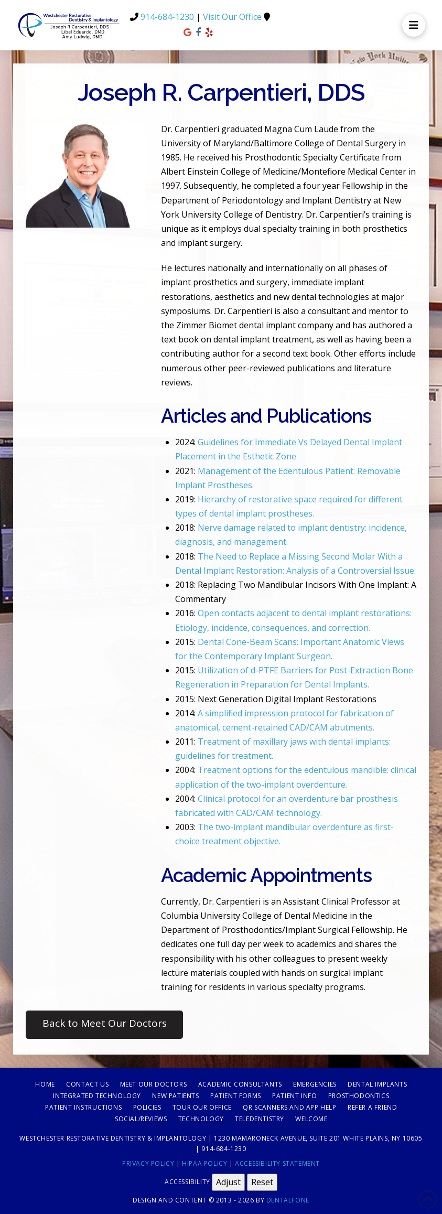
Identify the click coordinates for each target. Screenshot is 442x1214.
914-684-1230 (167, 17)
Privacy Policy (148, 1163)
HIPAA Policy (204, 1163)
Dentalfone (287, 1200)
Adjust (228, 1182)
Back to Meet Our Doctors (104, 1023)
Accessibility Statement (277, 1163)
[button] (413, 25)
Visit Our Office (232, 17)
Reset (262, 1182)
